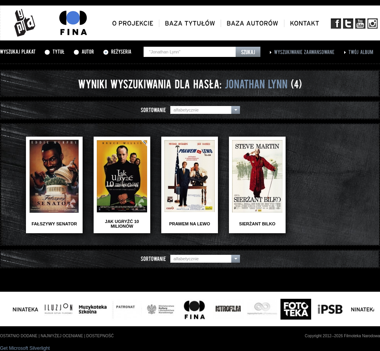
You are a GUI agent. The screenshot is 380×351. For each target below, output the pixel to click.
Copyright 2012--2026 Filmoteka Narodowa (342, 336)
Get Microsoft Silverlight (25, 348)
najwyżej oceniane (62, 336)
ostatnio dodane (18, 336)
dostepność (100, 336)
